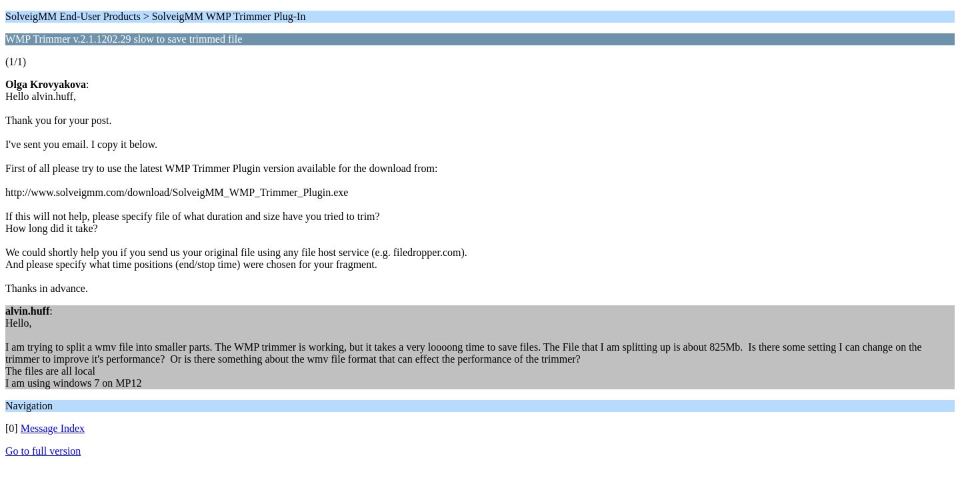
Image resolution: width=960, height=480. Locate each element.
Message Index (53, 428)
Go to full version (43, 451)
